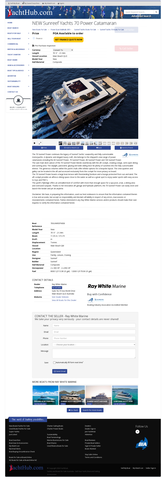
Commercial (13, 44)
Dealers (88, 426)
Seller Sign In (151, 468)
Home (10, 23)
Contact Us (13, 92)
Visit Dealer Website (60, 297)
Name (45, 325)
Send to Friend (126, 148)
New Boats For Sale (39, 29)
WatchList (48, 3)
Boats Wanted (90, 449)
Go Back (73, 410)
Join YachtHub (90, 432)
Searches (30, 3)
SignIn (61, 3)
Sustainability (14, 81)
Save (46, 362)
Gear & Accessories (16, 65)
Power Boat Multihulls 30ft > (61, 29)
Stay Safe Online (91, 454)
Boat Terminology (54, 437)
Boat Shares (52, 443)
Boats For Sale (14, 33)
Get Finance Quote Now (68, 39)
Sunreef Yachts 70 (112, 29)
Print (44, 148)
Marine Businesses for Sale (57, 440)
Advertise (12, 76)
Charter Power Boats (55, 429)
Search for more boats (92, 410)
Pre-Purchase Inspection (44, 45)
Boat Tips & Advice (16, 70)
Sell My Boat (13, 3)
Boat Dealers (13, 86)
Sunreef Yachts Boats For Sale (85, 29)
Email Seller (126, 34)
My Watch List (14, 446)
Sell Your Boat (14, 39)
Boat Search (13, 28)
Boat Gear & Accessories (18, 443)
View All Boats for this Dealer (64, 300)
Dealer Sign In (90, 429)
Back (99, 148)
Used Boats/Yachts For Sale (19, 429)
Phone (45, 338)
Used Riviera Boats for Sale (57, 446)
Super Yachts (14, 432)
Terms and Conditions (93, 457)
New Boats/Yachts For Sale (19, 426)
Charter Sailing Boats (55, 426)
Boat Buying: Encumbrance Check (22, 452)
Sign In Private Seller (93, 446)
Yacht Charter (14, 55)
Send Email (59, 371)
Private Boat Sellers (92, 443)
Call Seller (126, 43)
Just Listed (13, 434)
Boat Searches (14, 440)
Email (46, 332)
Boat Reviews (90, 440)
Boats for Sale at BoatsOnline (20, 457)
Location (44, 344)
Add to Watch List (71, 148)
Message (44, 351)
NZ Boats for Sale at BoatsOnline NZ (23, 460)
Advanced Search (141, 16)
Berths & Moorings (16, 49)
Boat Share (12, 60)
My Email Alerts (15, 449)
